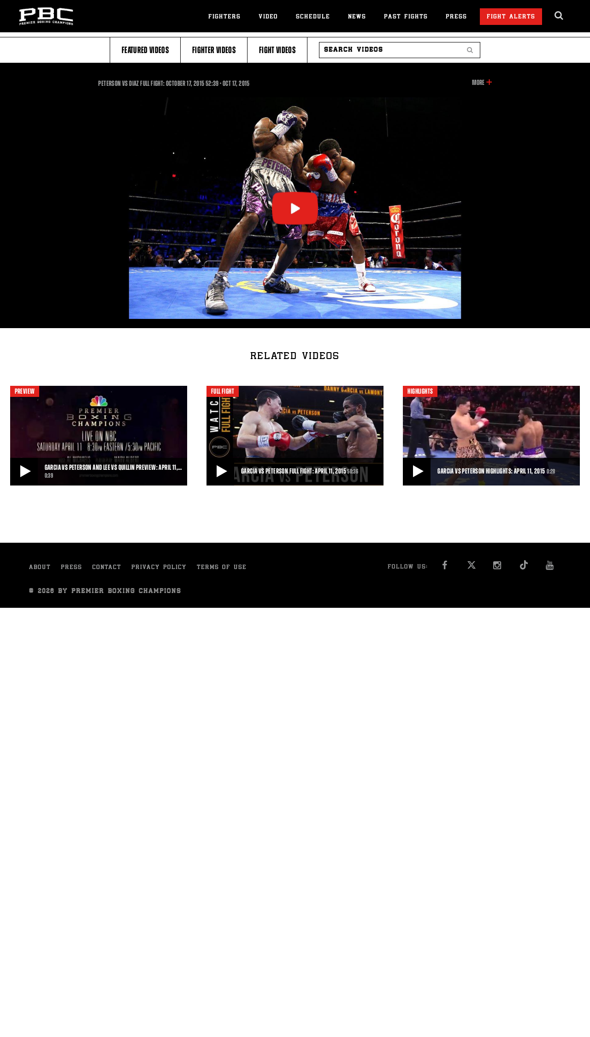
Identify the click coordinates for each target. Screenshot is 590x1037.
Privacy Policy (159, 567)
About (40, 567)
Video (268, 17)
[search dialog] (559, 16)
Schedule (313, 17)
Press (456, 17)
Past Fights (406, 17)
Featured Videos (145, 50)
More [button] (478, 82)
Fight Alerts (511, 17)
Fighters (224, 17)
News (357, 17)
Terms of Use (222, 567)
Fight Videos (277, 50)
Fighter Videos (214, 50)
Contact (106, 567)
